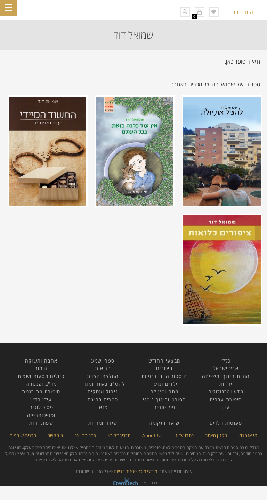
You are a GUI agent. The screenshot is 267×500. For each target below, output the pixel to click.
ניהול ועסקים (103, 391)
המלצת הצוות (103, 376)
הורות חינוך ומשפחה (226, 376)
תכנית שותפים (23, 435)
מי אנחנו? (248, 435)
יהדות (226, 384)
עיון (226, 407)
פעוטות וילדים (226, 422)
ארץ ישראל (225, 368)
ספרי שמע (102, 360)
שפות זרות (41, 422)
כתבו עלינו (184, 435)
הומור (41, 368)
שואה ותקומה (164, 422)
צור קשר (55, 435)
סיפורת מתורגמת (41, 391)
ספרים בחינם (103, 399)
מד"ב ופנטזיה (41, 384)
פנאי (102, 407)
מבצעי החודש (164, 360)
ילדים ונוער (164, 384)
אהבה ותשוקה (41, 360)
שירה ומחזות (102, 422)
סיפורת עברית (226, 399)
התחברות (243, 12)
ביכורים (164, 368)
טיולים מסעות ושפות (41, 376)
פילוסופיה (164, 407)
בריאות (103, 368)
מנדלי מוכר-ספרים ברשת (135, 471)
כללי (225, 360)
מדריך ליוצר (85, 435)
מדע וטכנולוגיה (225, 391)
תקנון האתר (216, 435)
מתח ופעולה (164, 391)
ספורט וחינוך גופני (164, 399)
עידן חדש (41, 399)
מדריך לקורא (119, 435)
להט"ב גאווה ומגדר (102, 384)
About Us (152, 435)
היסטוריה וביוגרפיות (164, 376)
